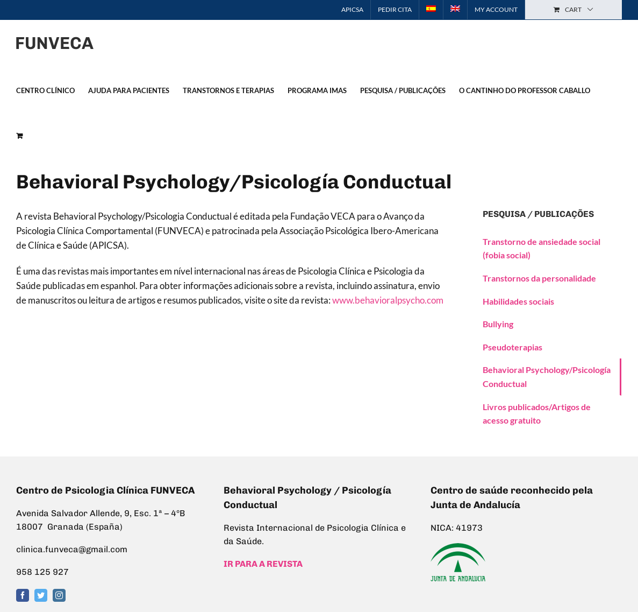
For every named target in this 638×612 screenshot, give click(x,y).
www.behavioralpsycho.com (387, 300)
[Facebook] (22, 595)
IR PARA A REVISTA (263, 564)
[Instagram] (59, 595)
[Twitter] (40, 595)
